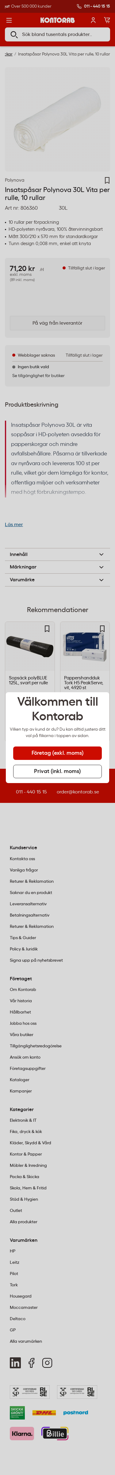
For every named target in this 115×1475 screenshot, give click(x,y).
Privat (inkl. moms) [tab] (57, 771)
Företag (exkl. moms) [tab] (58, 753)
